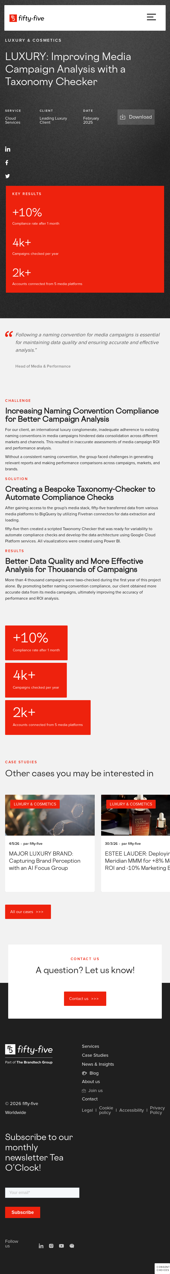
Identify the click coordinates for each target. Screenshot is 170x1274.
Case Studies (95, 1055)
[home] (28, 17)
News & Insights (98, 1064)
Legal (87, 1110)
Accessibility (131, 1110)
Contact (90, 1099)
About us (91, 1081)
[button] (151, 18)
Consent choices (163, 1268)
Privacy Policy (157, 1110)
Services (90, 1046)
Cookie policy (106, 1110)
